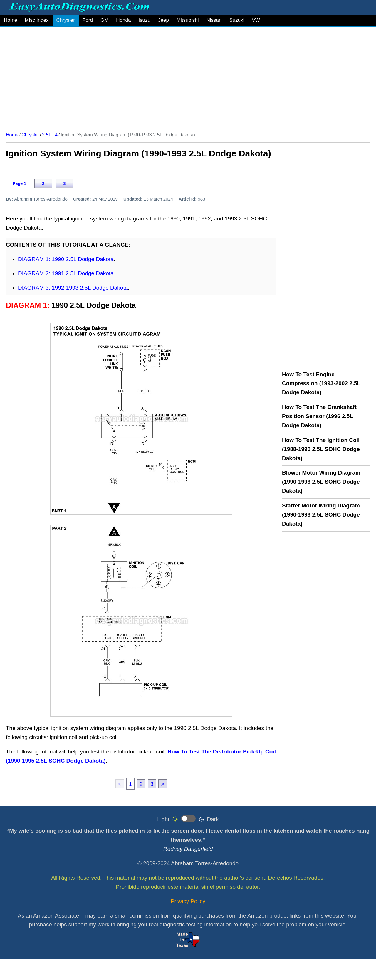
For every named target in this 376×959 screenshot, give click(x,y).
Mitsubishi (188, 20)
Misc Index (36, 20)
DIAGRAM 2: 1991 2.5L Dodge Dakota (66, 273)
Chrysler (65, 20)
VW (256, 20)
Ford (88, 20)
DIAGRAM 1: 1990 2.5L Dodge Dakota (66, 259)
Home (10, 20)
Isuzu (144, 20)
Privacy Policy (188, 901)
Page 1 (19, 183)
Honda (123, 20)
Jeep (163, 20)
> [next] (162, 784)
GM (104, 20)
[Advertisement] (182, 77)
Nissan (213, 20)
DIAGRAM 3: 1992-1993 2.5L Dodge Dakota (73, 288)
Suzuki (236, 20)
